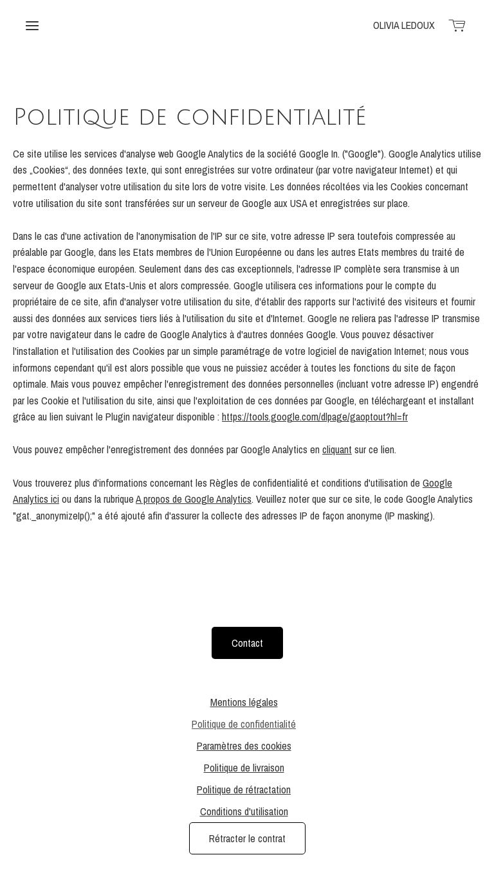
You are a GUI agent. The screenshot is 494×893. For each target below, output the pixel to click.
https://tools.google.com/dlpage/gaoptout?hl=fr (315, 417)
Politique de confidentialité (244, 724)
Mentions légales (244, 702)
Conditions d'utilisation (244, 811)
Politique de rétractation (244, 789)
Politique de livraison (244, 768)
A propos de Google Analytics (194, 499)
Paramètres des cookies (244, 746)
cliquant (337, 449)
